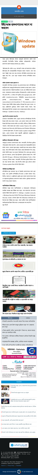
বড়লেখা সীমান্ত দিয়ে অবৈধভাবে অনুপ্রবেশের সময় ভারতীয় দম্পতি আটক (19, 416)
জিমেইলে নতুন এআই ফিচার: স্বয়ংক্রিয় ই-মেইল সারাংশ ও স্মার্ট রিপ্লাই (18, 286)
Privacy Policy (11, 465)
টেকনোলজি (4, 21)
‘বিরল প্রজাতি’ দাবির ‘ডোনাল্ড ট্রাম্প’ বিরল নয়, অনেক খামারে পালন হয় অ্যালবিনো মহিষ (18, 331)
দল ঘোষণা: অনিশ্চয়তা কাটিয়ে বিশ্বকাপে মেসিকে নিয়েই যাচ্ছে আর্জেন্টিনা (18, 337)
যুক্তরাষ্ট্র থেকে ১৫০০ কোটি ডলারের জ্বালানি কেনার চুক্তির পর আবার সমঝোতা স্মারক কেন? (23, 400)
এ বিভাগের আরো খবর (9, 233)
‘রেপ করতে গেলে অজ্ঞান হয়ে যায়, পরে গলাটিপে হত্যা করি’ (16, 428)
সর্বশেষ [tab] (28, 318)
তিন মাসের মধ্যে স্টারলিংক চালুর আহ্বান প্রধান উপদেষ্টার (17, 314)
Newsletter (18, 465)
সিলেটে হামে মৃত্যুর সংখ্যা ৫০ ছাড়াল (20, 392)
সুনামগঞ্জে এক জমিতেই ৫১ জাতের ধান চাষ (14, 259)
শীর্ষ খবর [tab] (10, 318)
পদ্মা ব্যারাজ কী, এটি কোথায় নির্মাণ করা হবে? (13, 420)
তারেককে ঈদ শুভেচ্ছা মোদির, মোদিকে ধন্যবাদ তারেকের (17, 341)
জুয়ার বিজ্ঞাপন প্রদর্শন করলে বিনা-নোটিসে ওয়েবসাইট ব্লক (18, 272)
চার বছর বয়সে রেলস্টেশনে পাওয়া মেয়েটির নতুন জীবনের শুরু (16, 424)
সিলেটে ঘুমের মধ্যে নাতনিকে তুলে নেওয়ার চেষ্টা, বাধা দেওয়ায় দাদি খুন (19, 412)
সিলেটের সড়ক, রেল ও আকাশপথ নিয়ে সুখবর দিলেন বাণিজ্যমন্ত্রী (23, 386)
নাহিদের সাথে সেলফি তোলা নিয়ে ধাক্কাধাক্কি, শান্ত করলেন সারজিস (18, 246)
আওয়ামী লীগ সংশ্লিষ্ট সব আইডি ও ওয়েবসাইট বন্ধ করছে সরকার (18, 300)
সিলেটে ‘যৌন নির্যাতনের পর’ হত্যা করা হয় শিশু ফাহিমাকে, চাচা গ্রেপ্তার (18, 432)
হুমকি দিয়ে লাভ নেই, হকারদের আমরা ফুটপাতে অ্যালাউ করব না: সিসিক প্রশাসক (18, 407)
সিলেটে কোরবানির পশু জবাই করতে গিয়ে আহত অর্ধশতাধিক (18, 321)
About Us (3, 465)
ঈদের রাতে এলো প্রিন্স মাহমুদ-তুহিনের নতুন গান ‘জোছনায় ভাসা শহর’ (18, 326)
